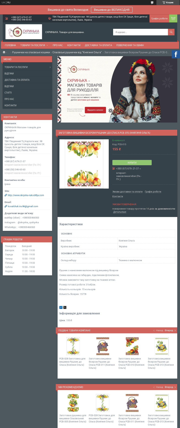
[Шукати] (171, 32)
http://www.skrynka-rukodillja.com (26, 195)
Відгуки (9, 73)
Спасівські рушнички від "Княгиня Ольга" (77, 52)
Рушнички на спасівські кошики (31, 52)
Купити (132, 162)
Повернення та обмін (130, 45)
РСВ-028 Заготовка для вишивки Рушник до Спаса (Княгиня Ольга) (72, 361)
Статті (8, 92)
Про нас (58, 45)
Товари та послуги (32, 45)
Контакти (73, 45)
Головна (10, 45)
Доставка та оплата (98, 45)
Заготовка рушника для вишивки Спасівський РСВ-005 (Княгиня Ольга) (72, 418)
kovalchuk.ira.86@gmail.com (23, 206)
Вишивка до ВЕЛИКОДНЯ (112, 9)
